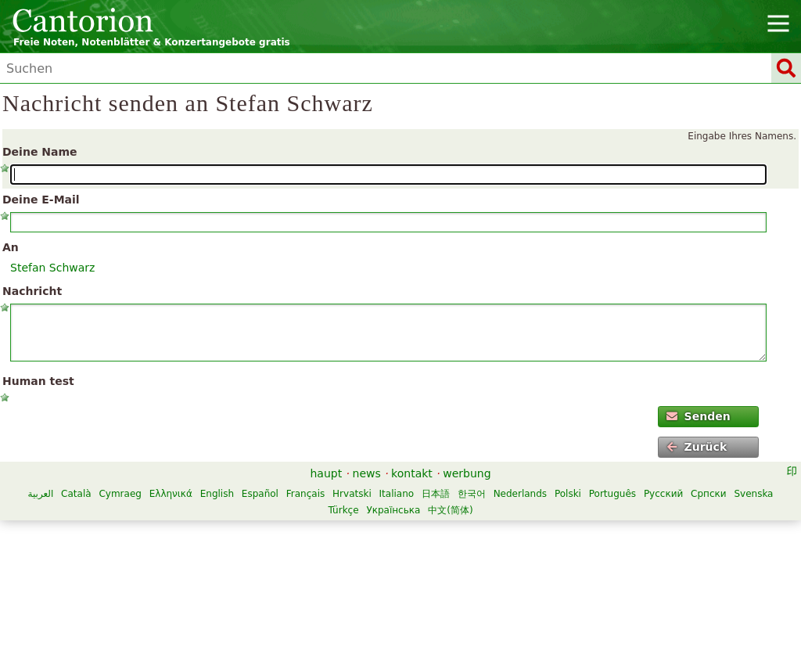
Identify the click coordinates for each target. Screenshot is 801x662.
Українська (393, 510)
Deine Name (39, 152)
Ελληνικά (170, 493)
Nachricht (32, 291)
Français (305, 493)
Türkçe (343, 510)
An (10, 247)
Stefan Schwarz (52, 267)
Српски (709, 493)
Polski (568, 493)
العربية (40, 493)
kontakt (412, 473)
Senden (698, 416)
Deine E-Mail (41, 199)
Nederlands (520, 493)
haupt (326, 473)
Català (76, 493)
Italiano (397, 493)
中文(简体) (450, 510)
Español (260, 493)
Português (612, 493)
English (217, 493)
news (367, 473)
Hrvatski (352, 493)
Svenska (753, 493)
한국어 (472, 493)
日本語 (436, 493)
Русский (663, 493)
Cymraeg (120, 493)
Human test (38, 381)
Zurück (696, 447)
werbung (466, 473)
